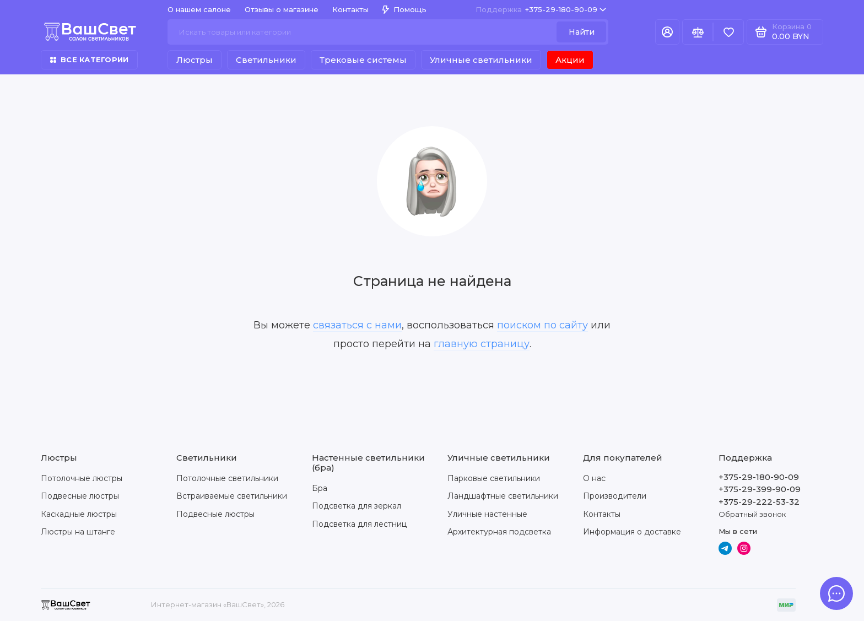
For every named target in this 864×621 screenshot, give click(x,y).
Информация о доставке (632, 532)
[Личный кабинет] (667, 32)
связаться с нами (357, 325)
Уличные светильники (481, 60)
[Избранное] (728, 32)
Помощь (404, 9)
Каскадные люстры (79, 514)
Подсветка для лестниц (359, 524)
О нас (594, 478)
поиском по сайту (542, 325)
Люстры (194, 60)
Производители (614, 496)
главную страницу (482, 344)
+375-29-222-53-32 (759, 501)
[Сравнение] (697, 32)
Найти (582, 32)
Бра (319, 488)
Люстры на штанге (78, 532)
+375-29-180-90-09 (541, 9)
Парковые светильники (493, 478)
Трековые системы (363, 60)
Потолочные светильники (227, 478)
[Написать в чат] (836, 593)
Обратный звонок (752, 514)
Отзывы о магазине (281, 9)
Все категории (89, 59)
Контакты (350, 9)
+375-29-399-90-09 (760, 489)
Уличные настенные (487, 514)
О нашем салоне (199, 9)
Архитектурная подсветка (499, 532)
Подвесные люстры (80, 496)
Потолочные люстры (81, 478)
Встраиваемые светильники (231, 496)
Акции (570, 60)
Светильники (266, 60)
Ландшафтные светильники (502, 496)
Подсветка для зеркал (356, 506)
